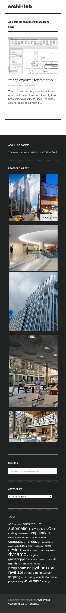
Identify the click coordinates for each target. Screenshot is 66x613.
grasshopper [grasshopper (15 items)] (17, 559)
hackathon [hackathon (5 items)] (32, 559)
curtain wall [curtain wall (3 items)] (13, 546)
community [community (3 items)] (22, 534)
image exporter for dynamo (30, 80)
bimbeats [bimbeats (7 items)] (42, 529)
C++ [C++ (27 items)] (52, 528)
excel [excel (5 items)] (30, 555)
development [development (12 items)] (30, 550)
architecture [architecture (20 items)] (32, 524)
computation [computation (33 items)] (38, 533)
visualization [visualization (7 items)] (43, 577)
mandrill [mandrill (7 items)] (51, 559)
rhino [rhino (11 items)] (38, 572)
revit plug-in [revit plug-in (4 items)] (28, 573)
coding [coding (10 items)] (12, 533)
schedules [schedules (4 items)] (47, 573)
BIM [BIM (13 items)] (33, 529)
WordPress (44, 600)
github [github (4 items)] (36, 555)
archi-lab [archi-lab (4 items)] (18, 524)
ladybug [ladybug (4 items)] (42, 559)
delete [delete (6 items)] (48, 545)
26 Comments (28, 85)
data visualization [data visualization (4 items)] (36, 546)
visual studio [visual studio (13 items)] (32, 581)
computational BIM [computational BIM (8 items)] (34, 537)
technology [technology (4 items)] (30, 577)
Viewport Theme (16, 604)
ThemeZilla (33, 604)
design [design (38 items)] (14, 549)
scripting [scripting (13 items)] (14, 577)
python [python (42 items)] (38, 568)
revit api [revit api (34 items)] (15, 572)
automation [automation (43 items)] (19, 528)
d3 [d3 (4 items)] (19, 546)
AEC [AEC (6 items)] (10, 524)
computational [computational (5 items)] (15, 537)
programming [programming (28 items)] (20, 568)
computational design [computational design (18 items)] (25, 541)
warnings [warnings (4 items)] (46, 581)
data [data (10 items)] (24, 545)
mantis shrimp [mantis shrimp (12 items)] (18, 563)
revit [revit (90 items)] (51, 567)
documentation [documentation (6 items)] (48, 550)
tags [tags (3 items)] (22, 577)
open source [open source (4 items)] (34, 564)
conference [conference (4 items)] (47, 542)
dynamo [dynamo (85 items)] (17, 554)
